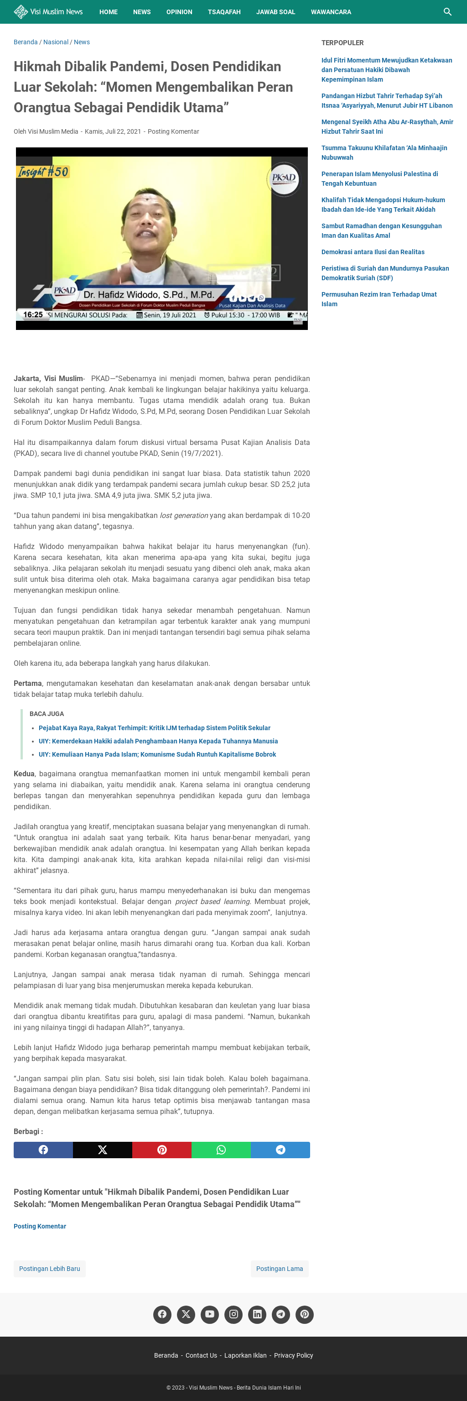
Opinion (179, 12)
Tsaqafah (224, 12)
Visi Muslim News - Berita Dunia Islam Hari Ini (245, 1388)
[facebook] (43, 1150)
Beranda (166, 1355)
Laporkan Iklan (245, 1355)
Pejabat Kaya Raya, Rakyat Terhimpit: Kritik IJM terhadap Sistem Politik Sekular (154, 728)
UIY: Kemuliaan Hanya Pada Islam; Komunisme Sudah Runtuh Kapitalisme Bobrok (157, 754)
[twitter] (102, 1150)
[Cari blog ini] (447, 11)
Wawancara (331, 12)
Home (108, 12)
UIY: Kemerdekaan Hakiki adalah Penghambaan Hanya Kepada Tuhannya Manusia (158, 741)
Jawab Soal (276, 12)
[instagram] (233, 1315)
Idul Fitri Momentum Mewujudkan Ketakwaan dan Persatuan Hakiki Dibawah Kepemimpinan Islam (387, 70)
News (142, 12)
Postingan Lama (279, 1268)
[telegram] (280, 1150)
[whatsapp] (221, 1150)
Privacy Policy (293, 1355)
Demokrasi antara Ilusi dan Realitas (373, 252)
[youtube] (210, 1315)
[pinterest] (162, 1150)
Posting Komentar (173, 131)
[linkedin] (257, 1315)
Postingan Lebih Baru (49, 1268)
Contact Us (201, 1355)
